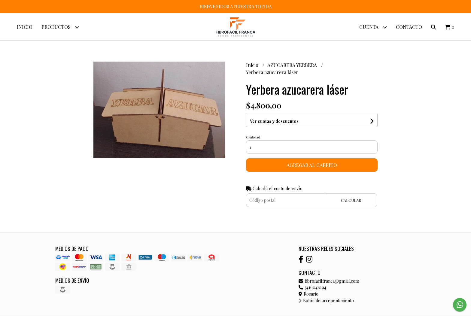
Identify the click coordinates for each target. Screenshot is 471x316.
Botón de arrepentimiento (326, 300)
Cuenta (373, 27)
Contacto (409, 27)
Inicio (24, 27)
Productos (60, 27)
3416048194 (312, 287)
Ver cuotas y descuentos (274, 121)
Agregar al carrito (312, 165)
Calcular (351, 200)
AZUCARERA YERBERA (292, 65)
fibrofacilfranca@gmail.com (329, 281)
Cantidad (253, 137)
